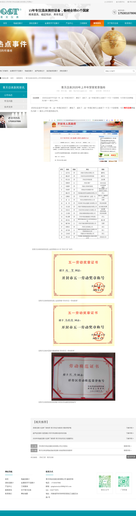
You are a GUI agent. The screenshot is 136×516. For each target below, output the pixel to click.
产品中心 (69, 23)
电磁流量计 (18, 23)
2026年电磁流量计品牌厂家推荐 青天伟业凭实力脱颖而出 (53, 438)
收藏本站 (121, 2)
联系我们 (128, 23)
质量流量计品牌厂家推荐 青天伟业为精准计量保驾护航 (52, 428)
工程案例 (83, 23)
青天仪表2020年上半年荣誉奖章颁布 (38, 78)
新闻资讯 (97, 23)
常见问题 (8, 101)
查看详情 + (127, 446)
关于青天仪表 (112, 23)
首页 (5, 23)
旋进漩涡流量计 (52, 71)
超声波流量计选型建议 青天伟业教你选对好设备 (50, 433)
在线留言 (110, 2)
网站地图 (133, 2)
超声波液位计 (39, 71)
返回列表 (131, 457)
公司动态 (8, 95)
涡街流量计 (33, 23)
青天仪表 (127, 108)
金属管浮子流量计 (52, 23)
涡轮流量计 (64, 71)
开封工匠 (42, 457)
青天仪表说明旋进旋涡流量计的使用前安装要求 (55, 450)
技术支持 (8, 107)
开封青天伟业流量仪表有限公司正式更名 (53, 446)
